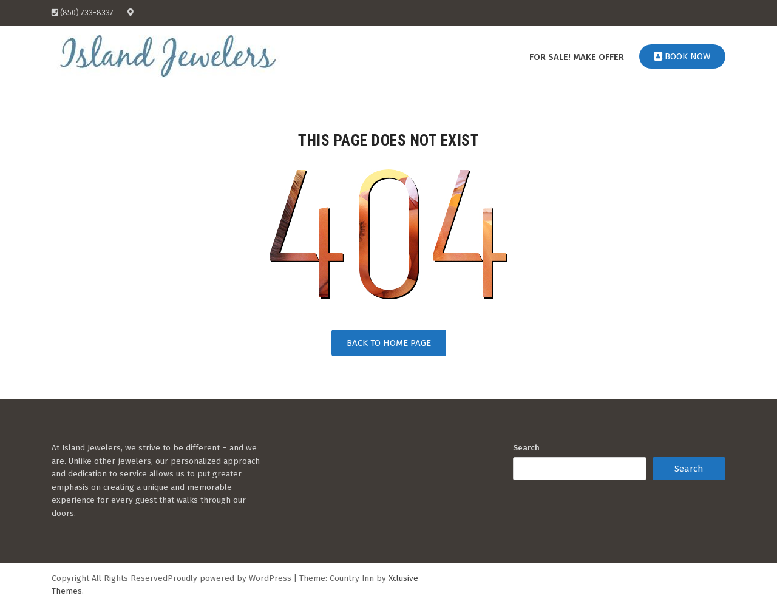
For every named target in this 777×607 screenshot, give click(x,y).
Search (526, 448)
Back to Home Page (389, 342)
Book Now (682, 56)
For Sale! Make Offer (576, 57)
